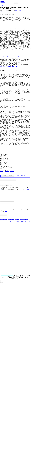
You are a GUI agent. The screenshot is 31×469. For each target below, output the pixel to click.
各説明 (28, 189)
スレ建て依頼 (17, 221)
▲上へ (10, 223)
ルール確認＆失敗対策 (10, 217)
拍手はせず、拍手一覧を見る (21, 175)
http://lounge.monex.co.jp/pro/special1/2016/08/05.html (8, 66)
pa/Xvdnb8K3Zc (16, 10)
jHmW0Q (20, 10)
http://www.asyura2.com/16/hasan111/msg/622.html (5, 9)
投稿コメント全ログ (3, 221)
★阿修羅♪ (2, 1)
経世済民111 (3, 2)
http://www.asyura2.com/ (16, 276)
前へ (30, 223)
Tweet (1, 11)
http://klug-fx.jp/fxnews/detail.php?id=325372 (7, 171)
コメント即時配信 (11, 221)
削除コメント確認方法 (24, 221)
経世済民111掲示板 (23, 223)
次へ (27, 223)
